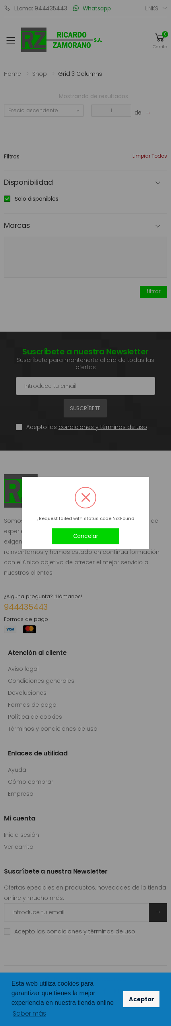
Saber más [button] (29, 1013)
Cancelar (85, 536)
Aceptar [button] (141, 999)
